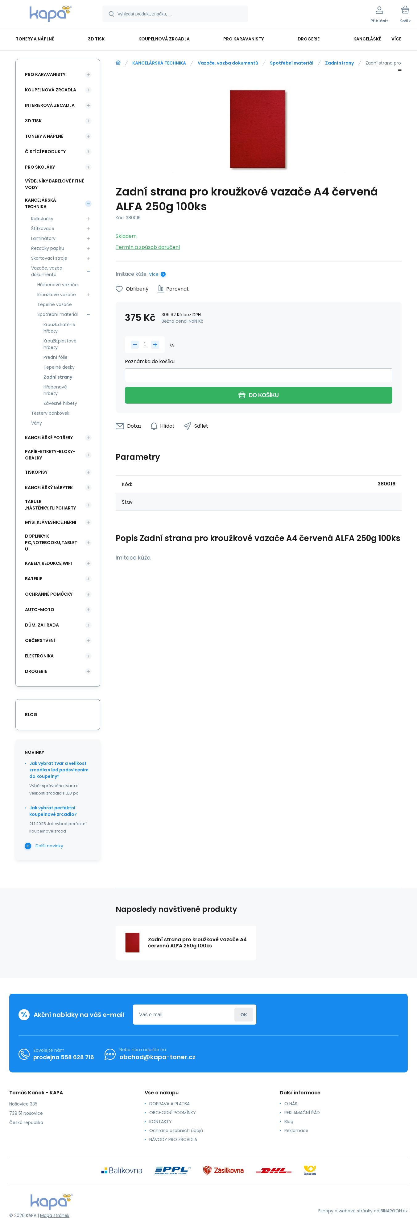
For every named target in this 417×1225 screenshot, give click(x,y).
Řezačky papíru (47, 248)
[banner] (50, 15)
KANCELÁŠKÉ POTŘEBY (49, 437)
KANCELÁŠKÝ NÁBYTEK (49, 488)
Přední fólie (55, 357)
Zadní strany (339, 63)
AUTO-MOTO (39, 609)
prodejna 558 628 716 (63, 1057)
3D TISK (33, 121)
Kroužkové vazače (56, 295)
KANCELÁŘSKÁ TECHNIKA (159, 63)
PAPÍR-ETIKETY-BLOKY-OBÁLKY (50, 454)
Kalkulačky (42, 219)
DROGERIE (36, 671)
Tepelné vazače (54, 304)
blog (31, 714)
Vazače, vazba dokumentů (228, 63)
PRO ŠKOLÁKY (40, 167)
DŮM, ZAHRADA (42, 625)
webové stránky (356, 1211)
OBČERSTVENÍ (40, 640)
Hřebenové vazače (57, 285)
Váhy (36, 423)
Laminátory (43, 238)
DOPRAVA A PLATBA (169, 1104)
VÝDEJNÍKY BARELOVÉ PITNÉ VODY (54, 184)
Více (154, 274)
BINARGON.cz (394, 1211)
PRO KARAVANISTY (45, 74)
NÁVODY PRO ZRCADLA (173, 1139)
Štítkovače (42, 228)
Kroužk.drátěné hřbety (59, 327)
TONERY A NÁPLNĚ (44, 136)
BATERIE (33, 579)
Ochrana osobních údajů (176, 1130)
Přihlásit (243, 1015)
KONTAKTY (160, 1121)
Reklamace (296, 1130)
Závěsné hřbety (60, 403)
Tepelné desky (59, 367)
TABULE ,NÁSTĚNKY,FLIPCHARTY (50, 504)
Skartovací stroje (49, 258)
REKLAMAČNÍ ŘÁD (302, 1113)
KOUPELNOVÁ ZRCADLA (50, 90)
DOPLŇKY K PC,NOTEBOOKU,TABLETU (51, 542)
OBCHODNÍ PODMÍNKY (172, 1113)
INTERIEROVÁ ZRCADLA (50, 105)
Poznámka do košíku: (150, 361)
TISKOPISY (36, 472)
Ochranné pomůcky (48, 594)
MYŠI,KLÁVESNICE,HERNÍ (50, 522)
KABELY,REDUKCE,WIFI (48, 563)
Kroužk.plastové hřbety (59, 344)
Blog (288, 1121)
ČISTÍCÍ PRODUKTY (45, 152)
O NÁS (290, 1104)
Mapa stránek (54, 1215)
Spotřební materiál (291, 63)
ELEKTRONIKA (39, 656)
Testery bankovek (50, 413)
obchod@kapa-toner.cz (157, 1057)
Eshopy (325, 1211)
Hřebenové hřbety (55, 390)
